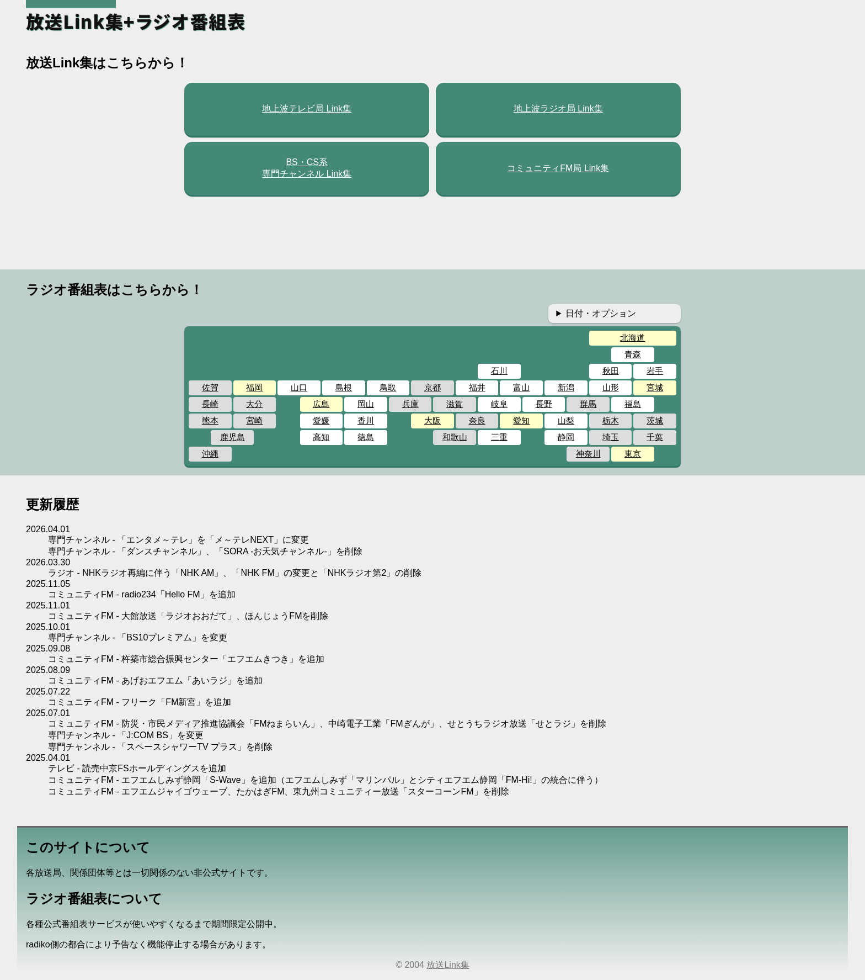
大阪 (432, 420)
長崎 (210, 404)
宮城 (655, 387)
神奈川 (588, 453)
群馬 (588, 404)
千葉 (655, 437)
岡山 (365, 404)
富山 (521, 387)
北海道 (632, 337)
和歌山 (454, 437)
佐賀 (210, 387)
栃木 (610, 420)
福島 (632, 404)
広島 (321, 404)
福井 (477, 387)
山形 (610, 387)
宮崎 (254, 420)
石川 (499, 370)
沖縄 (210, 453)
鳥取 (388, 387)
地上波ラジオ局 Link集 (558, 108)
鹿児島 (232, 437)
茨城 (655, 420)
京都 (432, 387)
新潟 (566, 387)
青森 (632, 354)
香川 (365, 420)
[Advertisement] (432, 232)
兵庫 (410, 404)
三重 (499, 437)
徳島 (365, 437)
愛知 (521, 420)
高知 (321, 437)
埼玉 (610, 437)
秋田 (610, 370)
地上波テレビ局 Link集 (306, 108)
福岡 (254, 387)
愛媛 (321, 420)
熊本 (210, 420)
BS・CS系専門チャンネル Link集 (306, 167)
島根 (343, 387)
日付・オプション (600, 313)
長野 (544, 404)
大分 (254, 404)
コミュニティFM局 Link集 (558, 168)
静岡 (566, 437)
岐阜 (499, 404)
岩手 (655, 370)
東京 (632, 453)
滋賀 (454, 404)
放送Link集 (447, 965)
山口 (299, 387)
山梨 (566, 420)
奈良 (477, 420)
